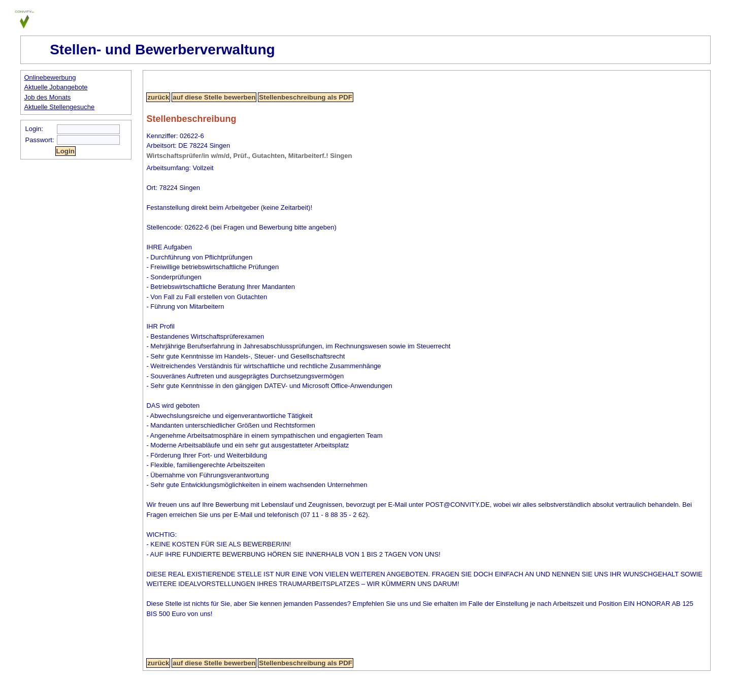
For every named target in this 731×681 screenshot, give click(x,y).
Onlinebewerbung (50, 77)
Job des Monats (47, 97)
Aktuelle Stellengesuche (59, 107)
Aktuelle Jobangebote (56, 87)
